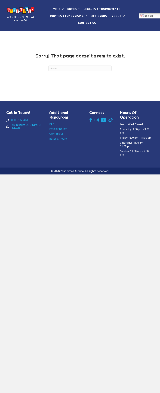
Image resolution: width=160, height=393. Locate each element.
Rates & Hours (58, 139)
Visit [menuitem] (56, 9)
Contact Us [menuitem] (87, 22)
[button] (62, 9)
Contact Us (56, 134)
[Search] (80, 68)
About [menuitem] (116, 16)
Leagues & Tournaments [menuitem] (102, 9)
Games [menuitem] (72, 9)
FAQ (52, 124)
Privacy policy (58, 129)
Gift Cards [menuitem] (98, 16)
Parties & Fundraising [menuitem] (67, 16)
